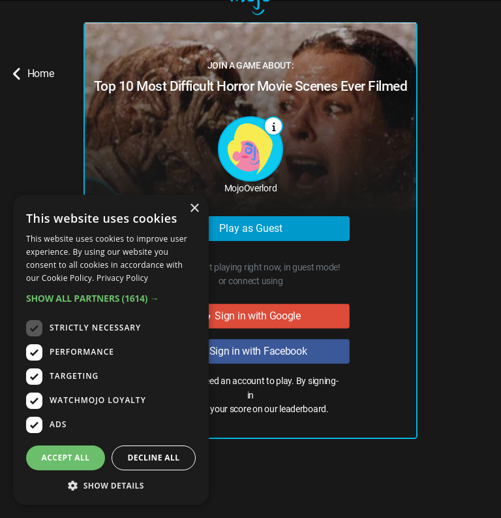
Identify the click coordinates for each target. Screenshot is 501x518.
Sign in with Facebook (250, 351)
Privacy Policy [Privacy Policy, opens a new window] (122, 277)
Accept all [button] (66, 457)
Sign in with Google (250, 316)
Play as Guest (250, 228)
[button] (111, 298)
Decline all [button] (154, 457)
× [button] (194, 209)
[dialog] (111, 350)
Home (33, 74)
